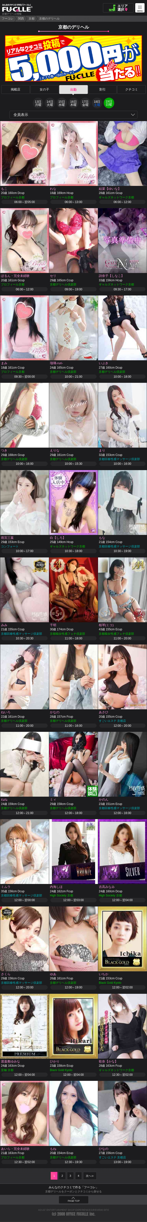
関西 (21, 18)
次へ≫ (90, 1176)
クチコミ (131, 89)
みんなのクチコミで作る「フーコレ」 (74, 1187)
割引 (102, 89)
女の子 (44, 89)
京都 (31, 18)
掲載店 (15, 89)
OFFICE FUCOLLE (77, 1214)
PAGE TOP (73, 1201)
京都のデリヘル (49, 18)
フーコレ (7, 18)
